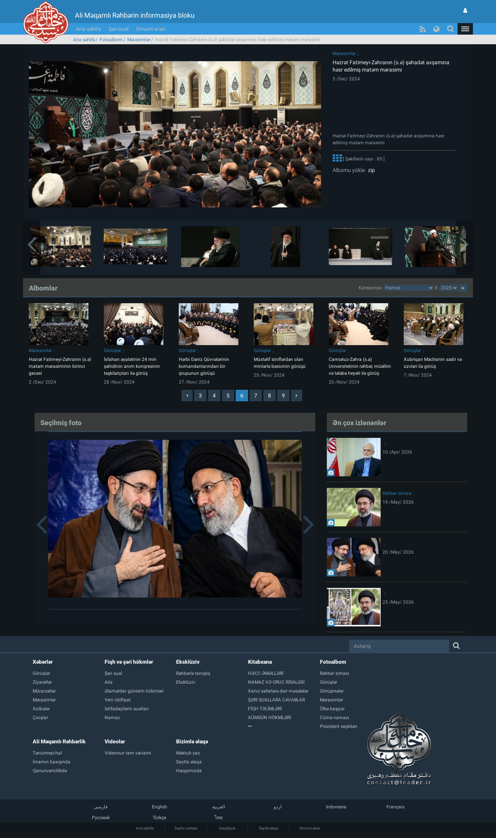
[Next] (296, 395)
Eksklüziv (188, 662)
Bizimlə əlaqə (192, 741)
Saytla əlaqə (268, 828)
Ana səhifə (88, 29)
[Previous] (187, 395)
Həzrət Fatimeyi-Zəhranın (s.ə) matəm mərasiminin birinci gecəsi (60, 366)
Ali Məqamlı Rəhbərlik (59, 741)
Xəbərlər (43, 662)
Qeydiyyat (227, 828)
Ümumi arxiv (151, 29)
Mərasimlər (138, 39)
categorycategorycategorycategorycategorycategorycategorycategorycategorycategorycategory (409, 288)
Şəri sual (118, 29)
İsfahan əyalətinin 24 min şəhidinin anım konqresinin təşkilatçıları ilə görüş (132, 366)
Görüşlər (112, 350)
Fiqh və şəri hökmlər (129, 662)
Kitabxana (260, 662)
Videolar (115, 741)
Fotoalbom (111, 39)
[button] (465, 29)
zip (370, 170)
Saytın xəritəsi (186, 828)
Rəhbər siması (397, 493)
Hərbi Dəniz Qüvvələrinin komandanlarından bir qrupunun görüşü (204, 366)
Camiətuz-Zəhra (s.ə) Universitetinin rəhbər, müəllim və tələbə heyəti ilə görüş (360, 366)
